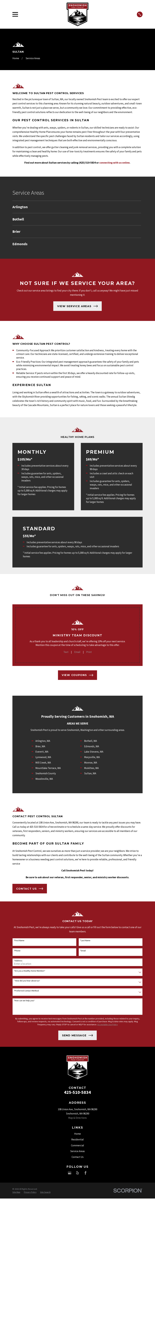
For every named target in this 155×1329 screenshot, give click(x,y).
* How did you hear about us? (27, 980)
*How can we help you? (24, 1000)
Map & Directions (77, 1117)
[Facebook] (85, 1173)
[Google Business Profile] (69, 1173)
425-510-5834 (77, 1092)
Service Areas (77, 1151)
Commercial (77, 1145)
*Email (83, 950)
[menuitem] (76, 207)
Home (77, 1133)
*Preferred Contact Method (26, 990)
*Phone (17, 950)
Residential (77, 1139)
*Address (18, 960)
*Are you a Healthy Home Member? (29, 971)
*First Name (19, 940)
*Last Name (85, 940)
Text (65, 652)
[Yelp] (77, 1173)
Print (89, 652)
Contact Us (78, 1157)
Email (77, 652)
